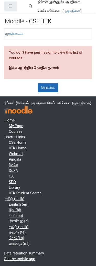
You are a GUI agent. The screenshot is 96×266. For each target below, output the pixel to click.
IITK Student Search (25, 193)
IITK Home (17, 148)
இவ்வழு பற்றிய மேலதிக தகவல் (34, 67)
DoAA (13, 165)
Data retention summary (24, 253)
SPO (12, 182)
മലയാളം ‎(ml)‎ (19, 243)
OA (11, 176)
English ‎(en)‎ (18, 204)
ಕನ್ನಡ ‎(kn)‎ (16, 238)
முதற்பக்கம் (14, 33)
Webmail (16, 153)
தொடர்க (48, 87)
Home (10, 120)
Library (14, 187)
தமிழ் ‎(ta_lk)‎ (14, 198)
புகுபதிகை (72, 11)
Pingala (15, 159)
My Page (16, 126)
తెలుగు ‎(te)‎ (17, 232)
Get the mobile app (19, 259)
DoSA (13, 170)
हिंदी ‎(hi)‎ (15, 210)
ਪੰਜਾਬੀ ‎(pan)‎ (19, 221)
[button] (30, 6)
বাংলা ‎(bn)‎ (16, 215)
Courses (16, 131)
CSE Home (17, 142)
